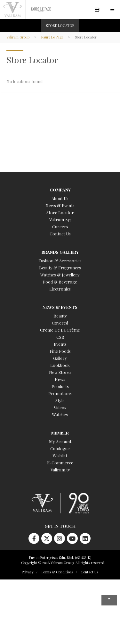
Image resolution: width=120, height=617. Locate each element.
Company (60, 189)
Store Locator (60, 212)
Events (60, 344)
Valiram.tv (60, 469)
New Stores (60, 372)
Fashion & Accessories (60, 260)
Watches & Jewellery (60, 274)
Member (60, 432)
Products (60, 386)
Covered (60, 322)
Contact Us (60, 233)
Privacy (28, 572)
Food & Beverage (60, 281)
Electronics (60, 289)
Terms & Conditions (57, 572)
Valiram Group (17, 37)
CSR (60, 337)
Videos (60, 407)
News (60, 379)
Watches (60, 414)
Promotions (60, 393)
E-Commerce (60, 462)
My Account (60, 441)
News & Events (60, 205)
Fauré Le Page (52, 37)
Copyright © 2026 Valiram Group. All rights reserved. (63, 562)
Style (60, 400)
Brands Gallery (60, 252)
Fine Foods (60, 351)
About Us (60, 198)
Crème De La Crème (60, 330)
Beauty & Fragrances (60, 267)
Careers (60, 226)
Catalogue (60, 448)
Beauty (60, 315)
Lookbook (60, 365)
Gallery (60, 358)
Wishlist (60, 455)
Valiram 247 (60, 219)
